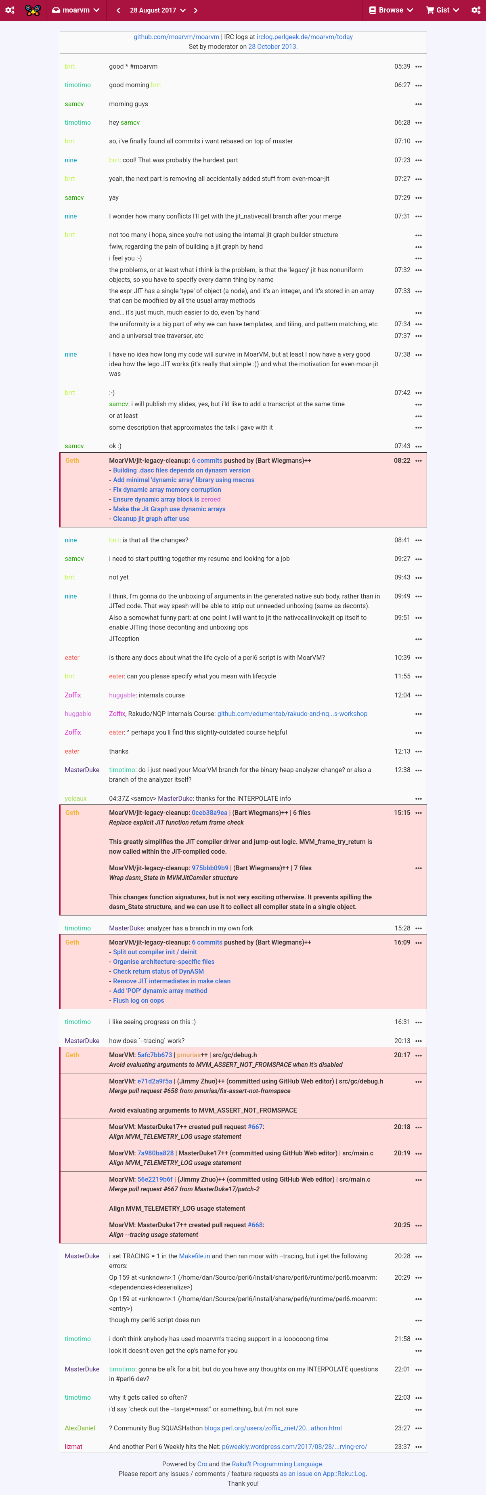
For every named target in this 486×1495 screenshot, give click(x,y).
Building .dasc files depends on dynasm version (181, 470)
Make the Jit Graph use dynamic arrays (169, 509)
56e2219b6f (154, 1179)
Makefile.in (194, 1256)
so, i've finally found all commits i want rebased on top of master (201, 141)
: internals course (147, 695)
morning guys (128, 104)
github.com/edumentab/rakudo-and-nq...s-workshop (293, 714)
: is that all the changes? (148, 540)
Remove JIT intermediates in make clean (171, 981)
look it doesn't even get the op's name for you (173, 1350)
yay (114, 198)
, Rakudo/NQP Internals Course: (238, 714)
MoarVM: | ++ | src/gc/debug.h (225, 1060)
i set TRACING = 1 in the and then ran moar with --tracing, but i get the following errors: (238, 1261)
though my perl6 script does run (154, 1320)
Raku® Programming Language (277, 1464)
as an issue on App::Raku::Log (323, 1474)
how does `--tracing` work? (146, 1041)
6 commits (207, 460)
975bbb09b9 (210, 868)
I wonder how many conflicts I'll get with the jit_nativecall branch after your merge (225, 216)
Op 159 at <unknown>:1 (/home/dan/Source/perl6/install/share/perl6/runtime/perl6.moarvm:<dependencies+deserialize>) (243, 1282)
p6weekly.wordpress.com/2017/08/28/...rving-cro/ (294, 1447)
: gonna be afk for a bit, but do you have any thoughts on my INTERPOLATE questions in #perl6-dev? (243, 1374)
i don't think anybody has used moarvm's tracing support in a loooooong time (218, 1339)
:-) (112, 393)
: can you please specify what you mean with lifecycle (192, 676)
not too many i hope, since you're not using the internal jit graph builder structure (223, 235)
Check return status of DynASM (158, 971)
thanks (118, 751)
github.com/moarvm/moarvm (176, 37)
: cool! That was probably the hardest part (173, 160)
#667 (255, 1127)
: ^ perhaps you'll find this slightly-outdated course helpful (198, 732)
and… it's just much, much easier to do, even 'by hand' (184, 312)
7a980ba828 (155, 1153)
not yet (118, 577)
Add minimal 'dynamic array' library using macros (184, 480)
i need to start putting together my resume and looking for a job (199, 559)
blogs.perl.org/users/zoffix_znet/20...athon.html (273, 1428)
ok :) (115, 446)
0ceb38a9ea (209, 813)
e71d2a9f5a (154, 1081)
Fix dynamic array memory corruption (167, 489)
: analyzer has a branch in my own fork (181, 928)
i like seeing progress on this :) (152, 1022)
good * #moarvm (133, 66)
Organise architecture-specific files (163, 962)
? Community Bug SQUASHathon (225, 1428)
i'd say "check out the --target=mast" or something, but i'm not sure (203, 1409)
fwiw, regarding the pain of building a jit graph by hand (186, 246)
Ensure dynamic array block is (167, 499)
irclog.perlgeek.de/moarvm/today (305, 37)
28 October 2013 (272, 46)
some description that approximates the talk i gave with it (191, 427)
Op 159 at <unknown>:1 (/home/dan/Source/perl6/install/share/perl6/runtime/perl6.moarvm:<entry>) (243, 1303)
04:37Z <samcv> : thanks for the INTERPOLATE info (200, 798)
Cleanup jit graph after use (151, 519)
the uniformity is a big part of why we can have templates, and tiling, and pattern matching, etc (243, 324)
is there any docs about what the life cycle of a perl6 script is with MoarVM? (217, 657)
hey (124, 122)
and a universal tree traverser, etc (156, 336)
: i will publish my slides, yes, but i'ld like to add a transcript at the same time (227, 404)
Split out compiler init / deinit (155, 952)
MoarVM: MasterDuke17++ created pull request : (186, 1131)
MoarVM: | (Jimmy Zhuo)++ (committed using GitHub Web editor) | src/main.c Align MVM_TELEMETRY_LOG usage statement (239, 1194)
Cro (202, 1464)
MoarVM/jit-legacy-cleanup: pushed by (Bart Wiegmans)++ (246, 490)
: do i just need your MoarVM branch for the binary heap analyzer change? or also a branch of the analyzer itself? (240, 774)
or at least (123, 416)
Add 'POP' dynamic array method (160, 991)
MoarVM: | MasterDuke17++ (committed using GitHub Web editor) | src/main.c (241, 1158)
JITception (124, 639)
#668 (255, 1225)
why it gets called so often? (148, 1397)
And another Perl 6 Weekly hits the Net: (238, 1447)
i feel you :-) (125, 258)
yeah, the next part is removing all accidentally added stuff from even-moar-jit (219, 179)
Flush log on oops (138, 1000)
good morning (135, 85)
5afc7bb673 (154, 1055)
